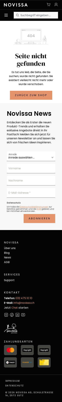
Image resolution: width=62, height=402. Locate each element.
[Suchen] (17, 15)
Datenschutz (14, 385)
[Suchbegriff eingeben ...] (39, 15)
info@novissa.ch (24, 303)
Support (9, 280)
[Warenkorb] (48, 5)
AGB (39, 209)
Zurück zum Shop (31, 95)
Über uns (10, 248)
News (7, 257)
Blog (7, 253)
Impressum (12, 380)
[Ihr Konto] (55, 5)
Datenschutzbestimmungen (34, 206)
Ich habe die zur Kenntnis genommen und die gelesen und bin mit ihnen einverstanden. (30, 209)
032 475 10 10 (24, 298)
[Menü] (7, 15)
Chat (14, 308)
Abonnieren (39, 218)
